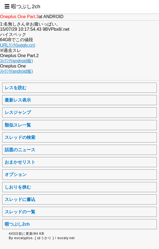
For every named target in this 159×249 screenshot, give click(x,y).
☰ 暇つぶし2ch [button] (22, 6)
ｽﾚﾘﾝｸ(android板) (16, 60)
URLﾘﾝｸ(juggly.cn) (17, 45)
